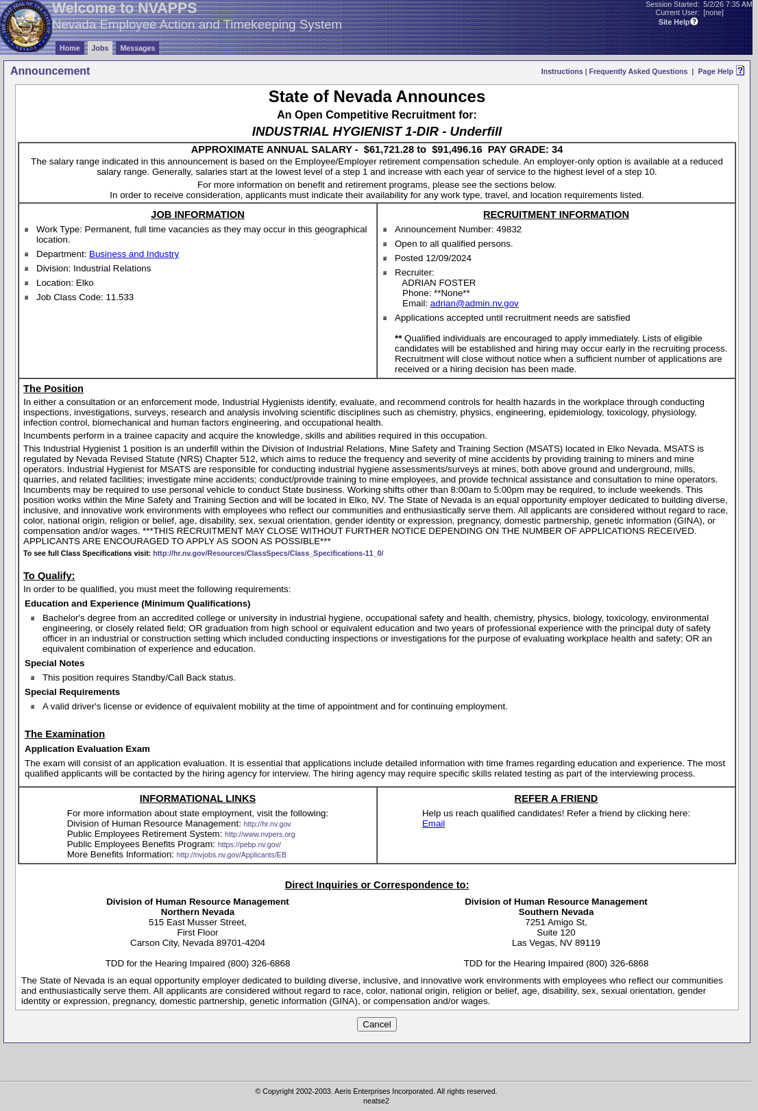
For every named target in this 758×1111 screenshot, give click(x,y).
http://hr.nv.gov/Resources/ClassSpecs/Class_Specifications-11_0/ (268, 553)
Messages (137, 48)
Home (70, 48)
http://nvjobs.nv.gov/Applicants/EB (231, 855)
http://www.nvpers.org (260, 834)
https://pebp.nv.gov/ (249, 844)
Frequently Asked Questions (638, 71)
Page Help (715, 71)
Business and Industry (134, 254)
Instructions (562, 71)
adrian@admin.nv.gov (474, 303)
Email (433, 823)
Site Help (674, 22)
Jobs (100, 48)
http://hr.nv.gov (267, 824)
